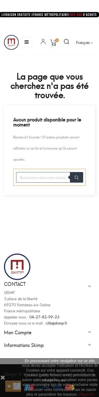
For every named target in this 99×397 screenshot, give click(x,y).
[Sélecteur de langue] (84, 42)
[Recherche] (49, 177)
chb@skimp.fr (56, 323)
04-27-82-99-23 (44, 317)
